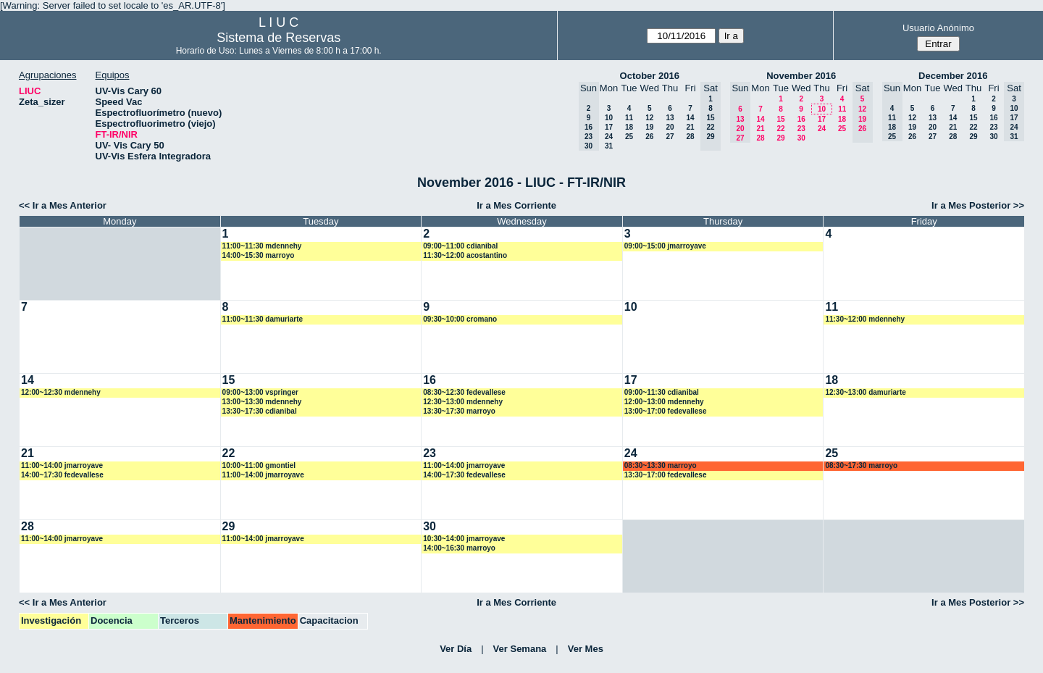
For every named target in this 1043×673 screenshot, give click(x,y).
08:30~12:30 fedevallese (464, 392)
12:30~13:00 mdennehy (463, 402)
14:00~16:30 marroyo (459, 548)
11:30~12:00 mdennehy (865, 319)
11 (629, 118)
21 (690, 127)
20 (670, 127)
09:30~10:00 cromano (460, 319)
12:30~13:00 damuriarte (865, 392)
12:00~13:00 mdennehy (664, 402)
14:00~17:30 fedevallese (62, 475)
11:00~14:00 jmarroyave (62, 465)
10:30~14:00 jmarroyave (464, 539)
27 (670, 137)
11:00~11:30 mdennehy (262, 246)
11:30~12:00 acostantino (465, 255)
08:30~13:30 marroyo (660, 465)
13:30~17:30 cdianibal (259, 411)
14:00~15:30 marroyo (258, 255)
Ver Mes (585, 648)
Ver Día (456, 648)
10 (609, 118)
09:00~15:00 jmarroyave (665, 246)
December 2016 (952, 75)
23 (801, 129)
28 (690, 137)
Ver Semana (520, 648)
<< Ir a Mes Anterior (62, 205)
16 (801, 119)
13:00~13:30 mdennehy (262, 402)
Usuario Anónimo (938, 27)
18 (629, 127)
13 (670, 118)
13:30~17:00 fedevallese (665, 475)
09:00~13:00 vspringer (260, 392)
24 (609, 137)
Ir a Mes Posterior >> (977, 205)
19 (649, 127)
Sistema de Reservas (278, 37)
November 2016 (801, 75)
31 (609, 146)
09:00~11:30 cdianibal (661, 392)
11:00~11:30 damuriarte (262, 319)
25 (629, 137)
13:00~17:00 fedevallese (665, 411)
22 (780, 129)
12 (649, 118)
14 (690, 118)
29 (780, 138)
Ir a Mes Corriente (516, 205)
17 (609, 127)
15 (780, 119)
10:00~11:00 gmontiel (259, 465)
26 (649, 137)
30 (801, 138)
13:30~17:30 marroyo (459, 411)
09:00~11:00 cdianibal (460, 246)
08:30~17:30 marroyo (861, 465)
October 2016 (649, 75)
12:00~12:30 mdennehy (61, 392)
